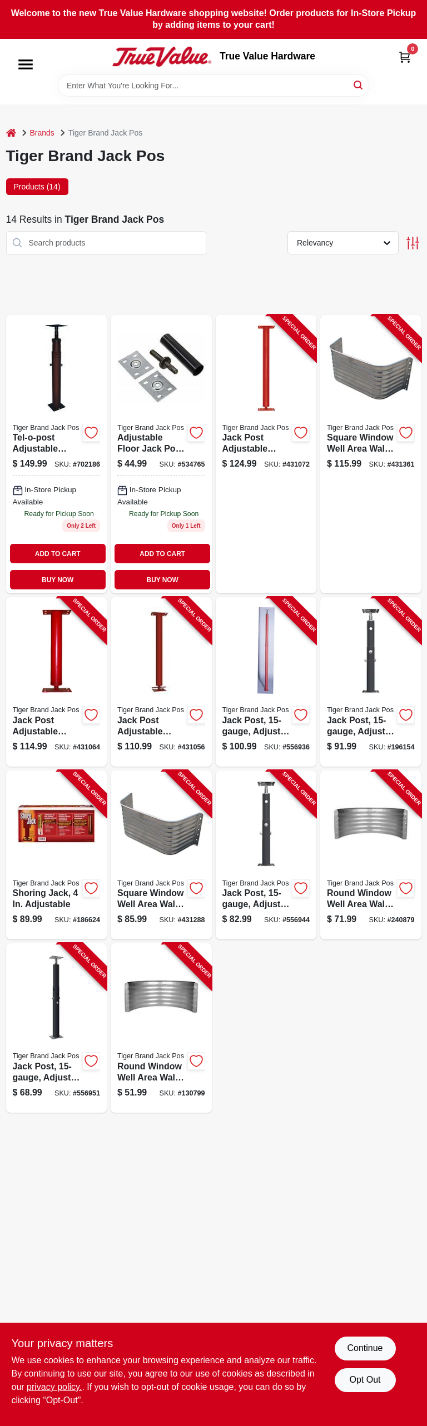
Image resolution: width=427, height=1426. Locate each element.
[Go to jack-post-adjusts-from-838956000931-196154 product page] (370, 682)
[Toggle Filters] (412, 243)
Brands (42, 132)
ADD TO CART (58, 554)
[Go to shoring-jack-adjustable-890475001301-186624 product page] (56, 855)
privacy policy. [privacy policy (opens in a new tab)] (54, 1387)
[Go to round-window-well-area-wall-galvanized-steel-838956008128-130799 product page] (161, 1028)
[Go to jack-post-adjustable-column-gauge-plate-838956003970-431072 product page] (266, 454)
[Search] (359, 85)
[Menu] (25, 64)
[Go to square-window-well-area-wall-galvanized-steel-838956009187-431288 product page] (161, 855)
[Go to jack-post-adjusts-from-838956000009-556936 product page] (266, 682)
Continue (365, 1348)
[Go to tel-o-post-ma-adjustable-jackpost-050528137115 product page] (56, 454)
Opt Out (364, 1379)
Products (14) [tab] (37, 186)
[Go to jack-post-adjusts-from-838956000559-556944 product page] (266, 855)
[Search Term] (213, 85)
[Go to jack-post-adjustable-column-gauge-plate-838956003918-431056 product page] (161, 682)
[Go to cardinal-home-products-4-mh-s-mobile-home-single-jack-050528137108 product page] (161, 454)
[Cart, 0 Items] (404, 57)
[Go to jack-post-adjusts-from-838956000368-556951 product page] (56, 1028)
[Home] (11, 133)
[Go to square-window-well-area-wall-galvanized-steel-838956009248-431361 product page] (370, 454)
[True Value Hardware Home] (162, 57)
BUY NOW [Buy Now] (57, 580)
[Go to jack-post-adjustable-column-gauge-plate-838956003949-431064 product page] (56, 682)
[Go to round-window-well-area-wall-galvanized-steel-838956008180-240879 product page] (370, 855)
